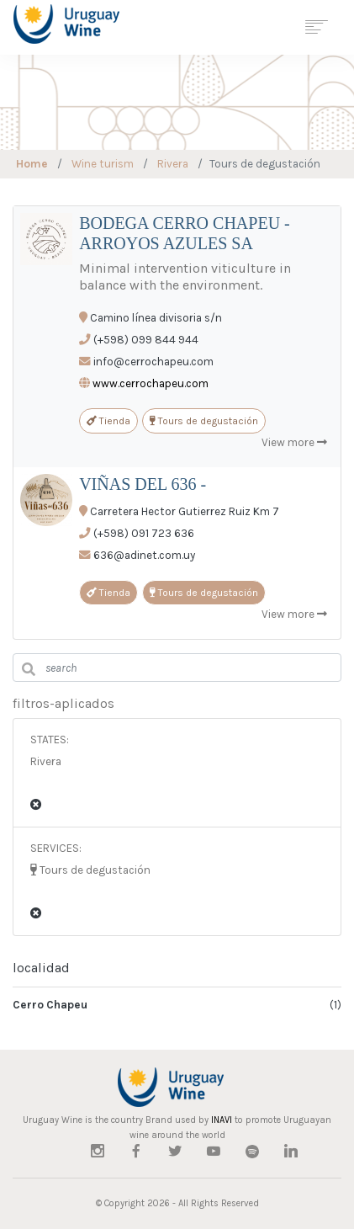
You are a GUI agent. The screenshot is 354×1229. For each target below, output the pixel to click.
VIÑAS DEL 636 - (142, 484)
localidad (41, 968)
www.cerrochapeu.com (150, 383)
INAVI (221, 1120)
